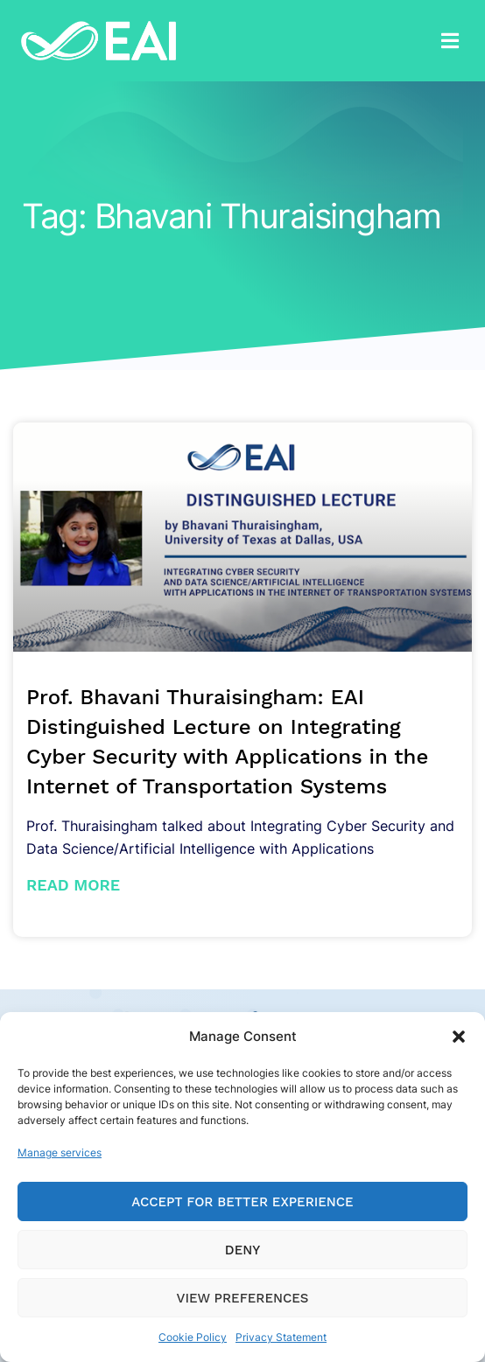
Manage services (60, 1152)
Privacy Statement (281, 1337)
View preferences (243, 1298)
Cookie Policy (192, 1337)
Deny (242, 1250)
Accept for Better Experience (242, 1202)
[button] (458, 1036)
